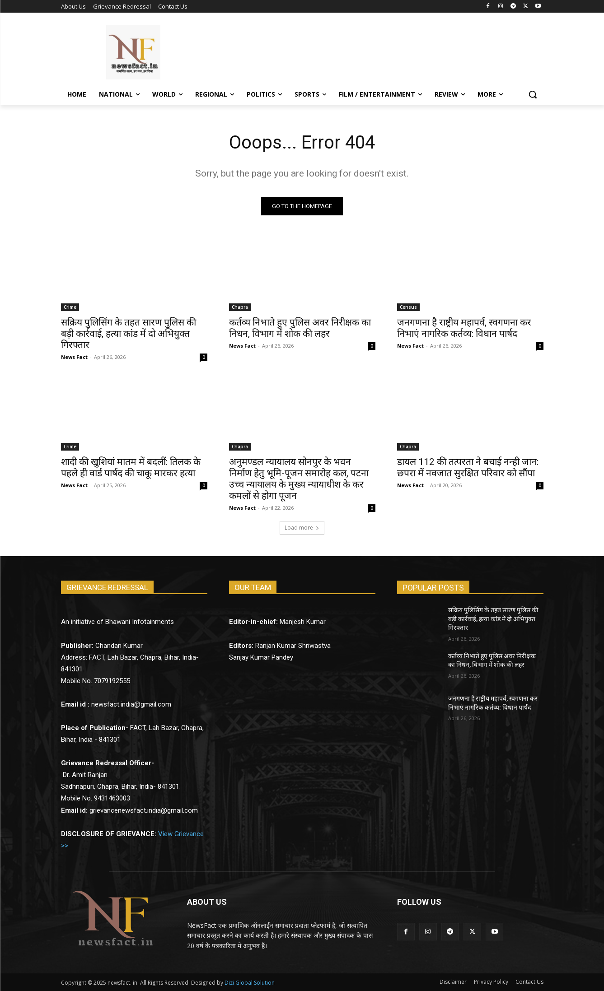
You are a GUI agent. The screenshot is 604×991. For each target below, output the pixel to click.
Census (408, 307)
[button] (532, 94)
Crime (70, 307)
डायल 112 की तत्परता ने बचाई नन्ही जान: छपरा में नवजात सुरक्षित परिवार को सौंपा (467, 467)
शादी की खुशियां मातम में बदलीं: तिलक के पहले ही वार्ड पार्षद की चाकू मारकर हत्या (131, 467)
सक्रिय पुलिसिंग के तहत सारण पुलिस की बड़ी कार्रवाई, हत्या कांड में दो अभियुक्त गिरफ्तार (128, 333)
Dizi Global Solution (250, 982)
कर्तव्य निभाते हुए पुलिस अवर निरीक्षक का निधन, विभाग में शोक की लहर (300, 328)
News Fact (74, 357)
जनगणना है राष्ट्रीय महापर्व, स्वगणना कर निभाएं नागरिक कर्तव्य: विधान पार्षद (464, 328)
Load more (302, 527)
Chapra (240, 307)
